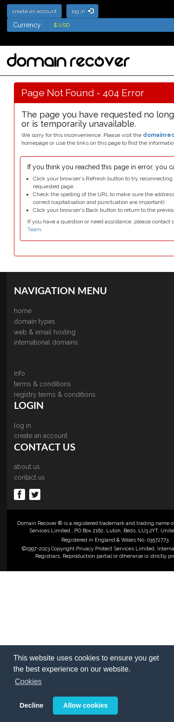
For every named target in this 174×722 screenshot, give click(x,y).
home (23, 311)
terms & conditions (42, 384)
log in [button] (82, 11)
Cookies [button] (28, 681)
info (19, 373)
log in (22, 425)
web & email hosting (45, 332)
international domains (46, 342)
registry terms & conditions (55, 394)
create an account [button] (34, 11)
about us (27, 466)
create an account (40, 435)
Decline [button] (31, 705)
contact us (29, 477)
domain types (34, 321)
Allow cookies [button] (85, 705)
